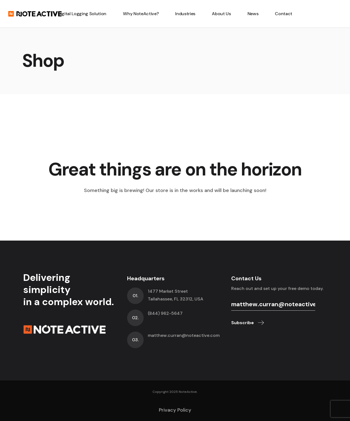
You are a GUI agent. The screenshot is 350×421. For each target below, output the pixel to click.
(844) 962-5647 (165, 313)
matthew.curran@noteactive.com (184, 335)
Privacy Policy (175, 410)
